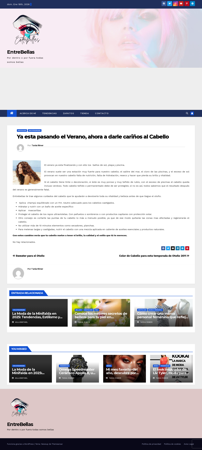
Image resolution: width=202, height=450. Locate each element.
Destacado (22, 130)
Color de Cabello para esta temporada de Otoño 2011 (154, 255)
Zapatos (68, 113)
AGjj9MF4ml (20, 322)
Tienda (84, 113)
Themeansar (57, 444)
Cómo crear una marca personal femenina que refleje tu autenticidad (162, 317)
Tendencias (49, 113)
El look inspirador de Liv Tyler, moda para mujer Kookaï (170, 372)
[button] (187, 113)
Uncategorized (35, 130)
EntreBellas (20, 52)
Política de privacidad (151, 444)
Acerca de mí (28, 113)
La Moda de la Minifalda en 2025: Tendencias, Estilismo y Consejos (36, 317)
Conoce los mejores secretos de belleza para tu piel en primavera (101, 317)
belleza (79, 310)
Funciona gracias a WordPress (20, 444)
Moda (109, 366)
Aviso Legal (189, 444)
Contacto (102, 113)
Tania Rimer (37, 145)
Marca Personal (155, 310)
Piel (96, 310)
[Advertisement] (101, 88)
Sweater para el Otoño (28, 255)
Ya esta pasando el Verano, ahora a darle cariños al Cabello (93, 136)
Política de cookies (172, 444)
